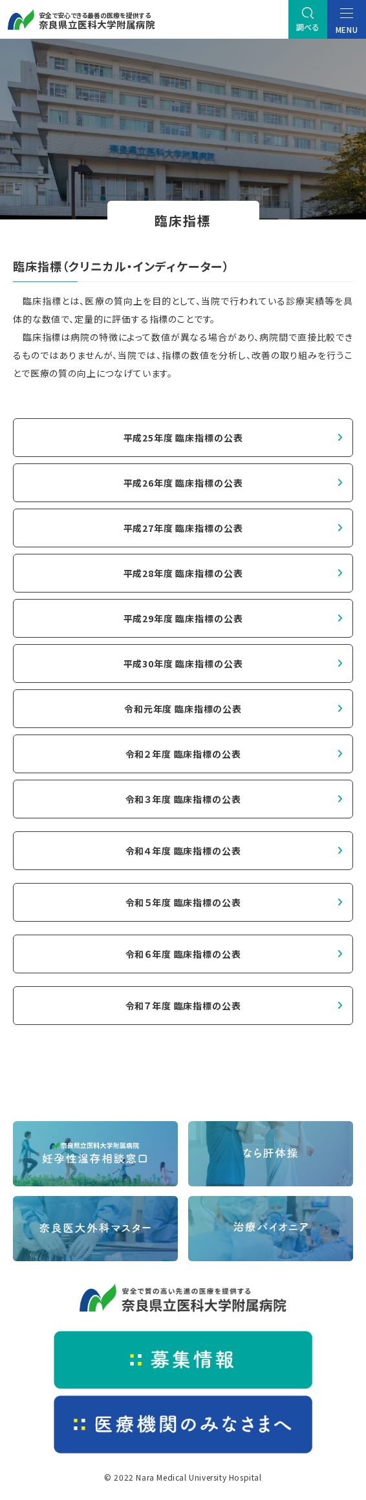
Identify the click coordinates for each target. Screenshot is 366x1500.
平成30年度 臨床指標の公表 (183, 663)
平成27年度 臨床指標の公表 (183, 528)
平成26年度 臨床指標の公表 (183, 482)
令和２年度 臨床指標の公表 (183, 753)
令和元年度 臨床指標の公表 (183, 708)
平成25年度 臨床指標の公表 (183, 437)
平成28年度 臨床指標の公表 (183, 573)
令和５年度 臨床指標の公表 (183, 902)
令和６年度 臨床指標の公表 (183, 954)
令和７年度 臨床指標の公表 (183, 1005)
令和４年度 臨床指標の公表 (183, 850)
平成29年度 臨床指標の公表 (183, 618)
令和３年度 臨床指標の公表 (183, 799)
